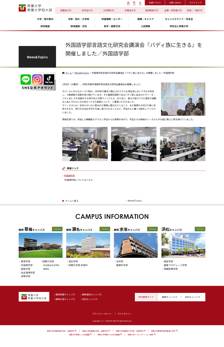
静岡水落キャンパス (65, 299)
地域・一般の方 (194, 10)
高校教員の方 (151, 10)
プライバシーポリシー (102, 313)
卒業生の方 (130, 10)
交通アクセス (155, 2)
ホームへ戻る (71, 200)
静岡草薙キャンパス (65, 294)
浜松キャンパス (89, 299)
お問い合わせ (175, 2)
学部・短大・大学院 (78, 19)
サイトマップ (195, 2)
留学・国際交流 (112, 26)
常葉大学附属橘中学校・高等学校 (95, 331)
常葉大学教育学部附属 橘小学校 (163, 331)
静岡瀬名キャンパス (92, 294)
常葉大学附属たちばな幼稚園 (108, 334)
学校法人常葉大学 (179, 26)
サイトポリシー (125, 313)
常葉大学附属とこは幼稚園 (79, 334)
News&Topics (82, 72)
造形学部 (73, 261)
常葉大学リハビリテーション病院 (140, 334)
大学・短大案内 (45, 19)
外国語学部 (69, 175)
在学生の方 (87, 10)
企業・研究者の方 (173, 10)
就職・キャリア (145, 19)
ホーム (68, 72)
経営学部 (25, 268)
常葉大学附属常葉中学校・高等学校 (60, 331)
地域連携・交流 (78, 26)
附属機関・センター (112, 19)
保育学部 (25, 276)
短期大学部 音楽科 (78, 265)
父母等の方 (108, 10)
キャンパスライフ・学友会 (179, 19)
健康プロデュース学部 (175, 265)
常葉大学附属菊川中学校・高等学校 (129, 331)
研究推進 (45, 26)
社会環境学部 (28, 272)
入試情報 (145, 26)
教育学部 (25, 261)
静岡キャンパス (169, 296)
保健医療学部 (171, 268)
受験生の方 (65, 10)
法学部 (119, 261)
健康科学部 (122, 265)
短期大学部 (48, 261)
